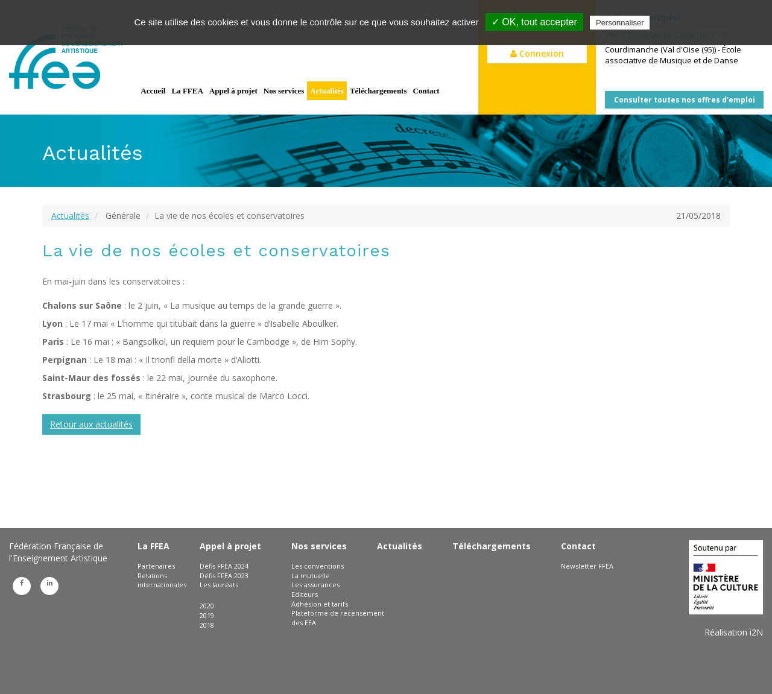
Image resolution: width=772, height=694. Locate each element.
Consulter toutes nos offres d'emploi (684, 100)
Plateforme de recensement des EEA (337, 617)
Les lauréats (219, 584)
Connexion (537, 53)
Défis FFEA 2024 (224, 565)
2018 (207, 624)
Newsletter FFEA (587, 565)
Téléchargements (378, 90)
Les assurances (315, 584)
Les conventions (317, 565)
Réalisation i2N (733, 632)
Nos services (284, 90)
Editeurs (304, 594)
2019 (207, 615)
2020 (207, 605)
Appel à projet (233, 90)
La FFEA (187, 90)
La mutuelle (310, 575)
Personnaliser (620, 22)
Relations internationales (162, 580)
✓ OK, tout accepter (534, 22)
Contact (426, 90)
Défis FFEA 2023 (224, 575)
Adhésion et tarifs (319, 603)
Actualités (327, 90)
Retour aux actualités (91, 424)
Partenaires (156, 565)
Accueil (153, 90)
